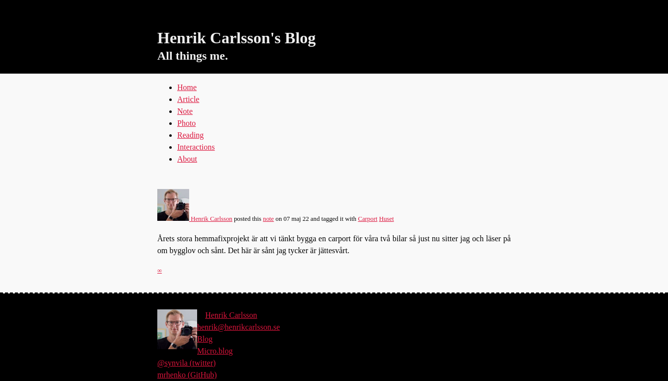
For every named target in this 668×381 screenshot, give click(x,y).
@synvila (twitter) (186, 363)
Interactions (196, 147)
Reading (190, 135)
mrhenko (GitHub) (187, 375)
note (268, 218)
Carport (367, 218)
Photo (186, 123)
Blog (205, 339)
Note (185, 111)
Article (188, 99)
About (187, 159)
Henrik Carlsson (194, 218)
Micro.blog (215, 351)
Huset (386, 218)
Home (187, 87)
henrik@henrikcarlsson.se (238, 327)
